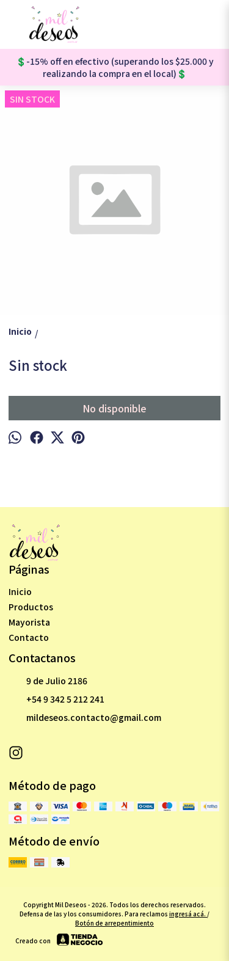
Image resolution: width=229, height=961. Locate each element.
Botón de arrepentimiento (114, 922)
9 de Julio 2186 (48, 681)
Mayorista (29, 622)
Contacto (29, 637)
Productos (31, 607)
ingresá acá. (188, 913)
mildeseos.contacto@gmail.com (85, 718)
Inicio (20, 591)
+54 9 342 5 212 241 (56, 699)
